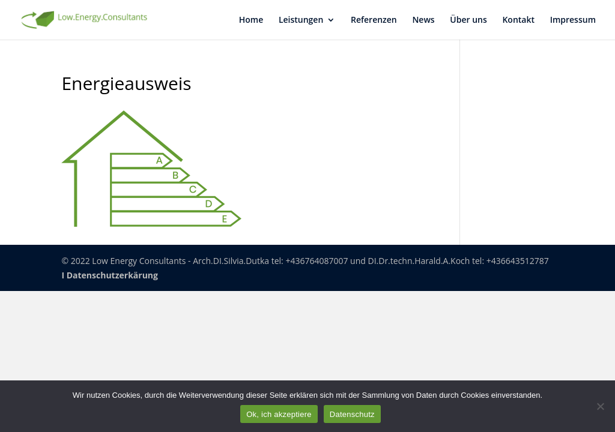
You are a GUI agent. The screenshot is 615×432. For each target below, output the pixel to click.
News (423, 20)
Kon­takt (518, 20)
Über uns (468, 20)
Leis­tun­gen (301, 20)
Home (251, 20)
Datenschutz (352, 414)
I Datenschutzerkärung (109, 275)
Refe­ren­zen (374, 20)
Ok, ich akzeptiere (279, 414)
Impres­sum (573, 20)
